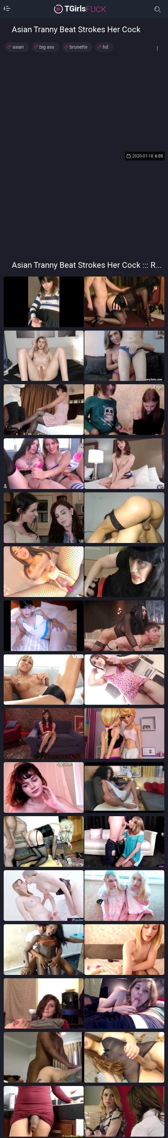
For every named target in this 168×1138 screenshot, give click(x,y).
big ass (46, 47)
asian (18, 47)
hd (105, 47)
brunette (78, 47)
